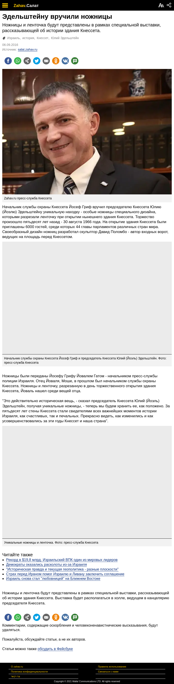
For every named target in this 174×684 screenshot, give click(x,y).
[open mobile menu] (5, 5)
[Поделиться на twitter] (36, 60)
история (28, 38)
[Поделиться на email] (46, 60)
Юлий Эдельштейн (65, 38)
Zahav (19, 5)
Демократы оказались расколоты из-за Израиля (46, 564)
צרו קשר (15, 676)
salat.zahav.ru (27, 49)
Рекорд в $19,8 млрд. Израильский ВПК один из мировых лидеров (62, 560)
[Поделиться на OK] (55, 60)
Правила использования (112, 666)
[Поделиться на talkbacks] (74, 60)
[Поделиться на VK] (65, 60)
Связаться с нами (108, 671)
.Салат (32, 5)
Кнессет (42, 38)
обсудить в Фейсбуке (55, 649)
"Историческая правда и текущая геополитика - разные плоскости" (62, 569)
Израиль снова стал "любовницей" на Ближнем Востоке (53, 578)
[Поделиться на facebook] (8, 60)
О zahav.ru (17, 666)
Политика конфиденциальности (29, 671)
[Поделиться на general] (27, 60)
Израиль (13, 38)
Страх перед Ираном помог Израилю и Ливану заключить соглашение (65, 574)
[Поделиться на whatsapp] (17, 60)
